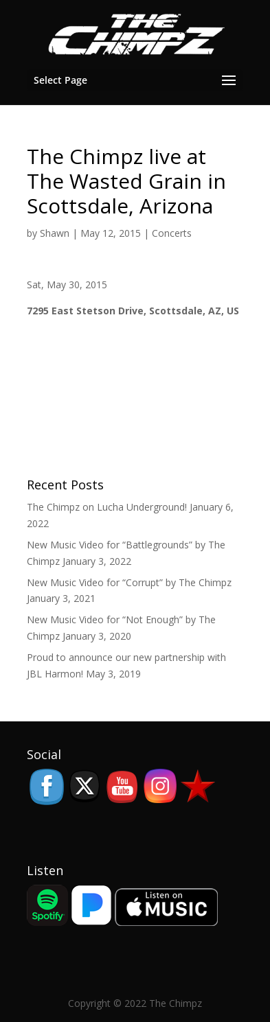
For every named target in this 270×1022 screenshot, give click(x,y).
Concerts (172, 233)
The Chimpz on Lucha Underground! (107, 506)
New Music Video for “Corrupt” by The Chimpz (129, 582)
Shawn (54, 233)
